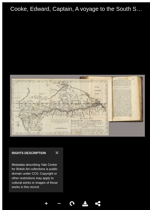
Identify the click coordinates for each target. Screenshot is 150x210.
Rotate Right (72, 203)
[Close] (57, 152)
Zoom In (46, 203)
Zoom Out (59, 203)
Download (85, 203)
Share (98, 203)
